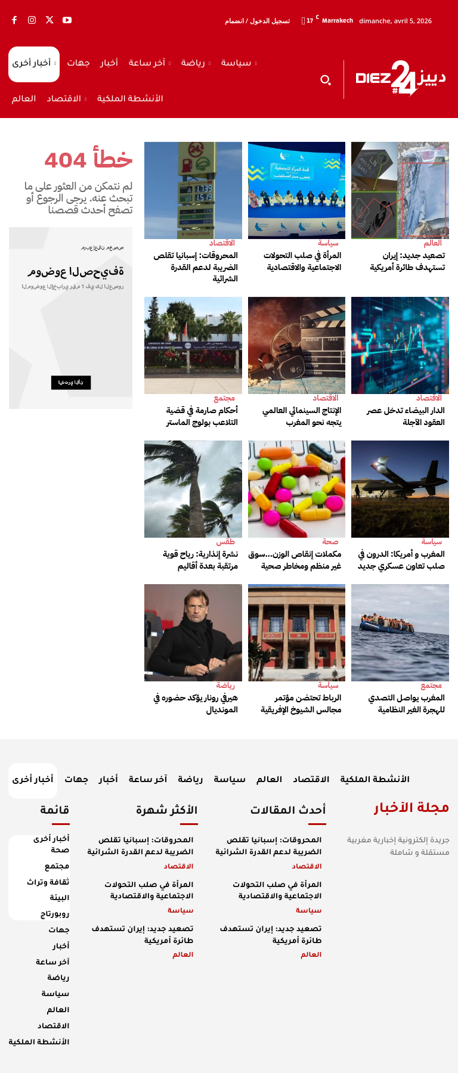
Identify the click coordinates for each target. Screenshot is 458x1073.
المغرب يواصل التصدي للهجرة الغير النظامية (407, 703)
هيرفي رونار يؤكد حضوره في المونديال (195, 703)
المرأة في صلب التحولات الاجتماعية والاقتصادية (302, 261)
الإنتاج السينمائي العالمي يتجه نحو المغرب (301, 416)
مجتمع (224, 398)
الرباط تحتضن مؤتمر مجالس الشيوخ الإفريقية (301, 703)
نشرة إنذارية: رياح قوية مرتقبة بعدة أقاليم (200, 560)
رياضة (225, 685)
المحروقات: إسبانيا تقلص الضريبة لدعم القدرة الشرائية (196, 267)
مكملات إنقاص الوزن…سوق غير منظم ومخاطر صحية (295, 560)
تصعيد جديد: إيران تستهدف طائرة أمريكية (407, 261)
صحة (330, 541)
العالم (433, 243)
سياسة (328, 243)
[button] (326, 80)
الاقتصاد (222, 243)
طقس (225, 541)
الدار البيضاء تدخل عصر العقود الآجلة (406, 416)
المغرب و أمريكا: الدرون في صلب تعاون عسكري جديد (401, 560)
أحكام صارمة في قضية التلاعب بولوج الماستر (202, 416)
